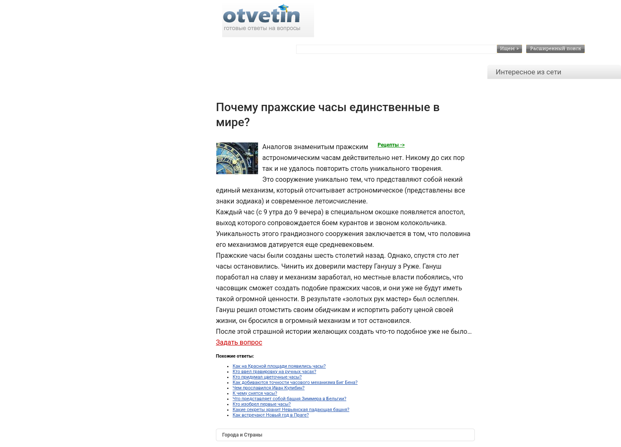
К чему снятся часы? (255, 393)
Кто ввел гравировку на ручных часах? (274, 371)
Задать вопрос (239, 342)
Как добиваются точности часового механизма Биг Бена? (295, 382)
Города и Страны (242, 435)
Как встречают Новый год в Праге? (271, 415)
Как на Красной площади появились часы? (279, 366)
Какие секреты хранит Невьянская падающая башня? (291, 409)
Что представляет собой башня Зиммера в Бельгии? (289, 398)
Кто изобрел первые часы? (262, 404)
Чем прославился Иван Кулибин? (268, 388)
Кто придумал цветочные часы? (267, 377)
